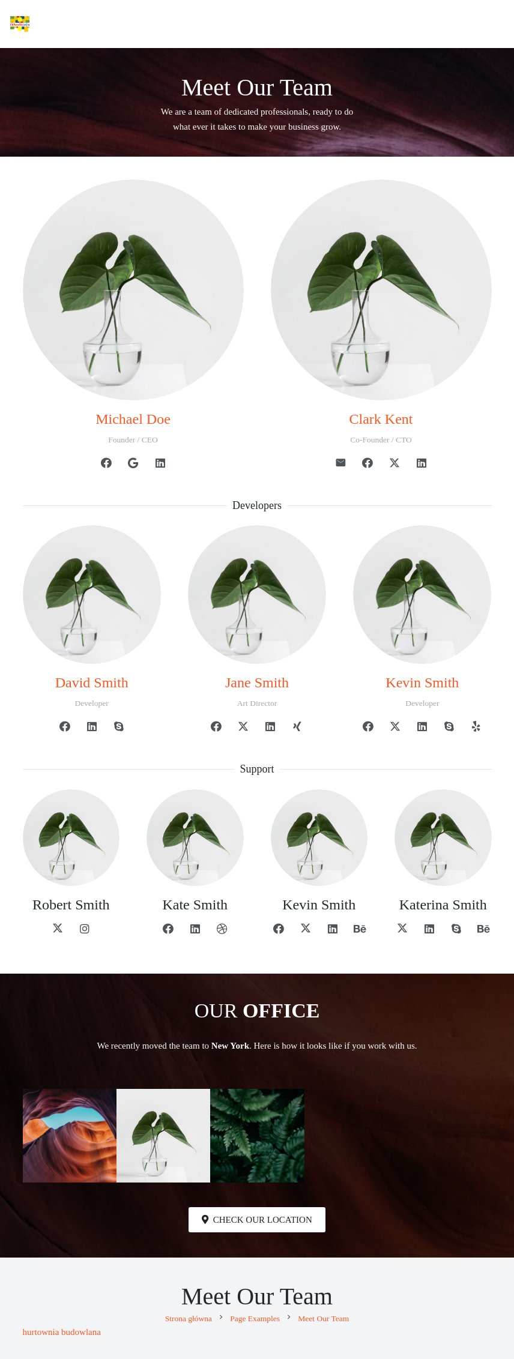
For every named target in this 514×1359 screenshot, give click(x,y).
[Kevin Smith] (422, 594)
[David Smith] (92, 594)
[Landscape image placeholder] (69, 1136)
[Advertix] (20, 24)
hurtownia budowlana (62, 1332)
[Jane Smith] (257, 594)
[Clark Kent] (381, 289)
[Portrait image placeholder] (257, 1136)
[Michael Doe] (133, 289)
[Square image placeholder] (163, 1136)
